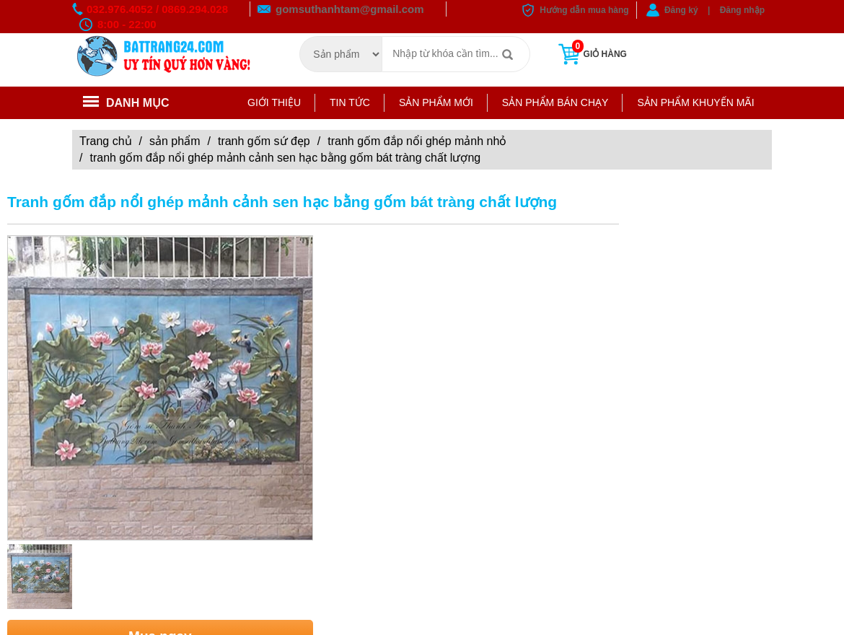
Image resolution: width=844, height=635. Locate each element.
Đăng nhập (742, 10)
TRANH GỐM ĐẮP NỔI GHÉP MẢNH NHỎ (417, 141)
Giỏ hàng (591, 54)
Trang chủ (105, 141)
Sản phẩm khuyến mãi (695, 102)
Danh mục (126, 103)
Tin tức (350, 102)
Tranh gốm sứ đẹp (264, 141)
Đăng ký (681, 10)
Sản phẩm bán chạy (555, 102)
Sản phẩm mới (436, 102)
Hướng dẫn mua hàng (584, 10)
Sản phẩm (174, 141)
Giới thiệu (274, 102)
